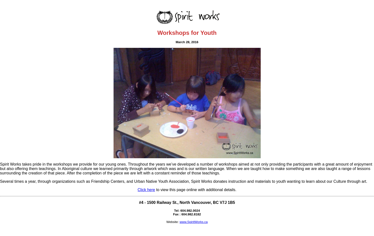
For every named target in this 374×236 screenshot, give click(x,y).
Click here (146, 190)
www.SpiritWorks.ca (194, 222)
